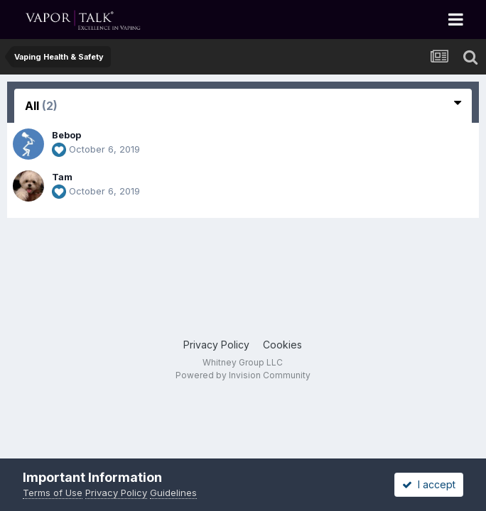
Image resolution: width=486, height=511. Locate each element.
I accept (428, 484)
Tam (62, 176)
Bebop (66, 135)
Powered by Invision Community (243, 375)
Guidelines (173, 492)
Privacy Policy (216, 345)
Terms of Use (52, 492)
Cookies (282, 345)
